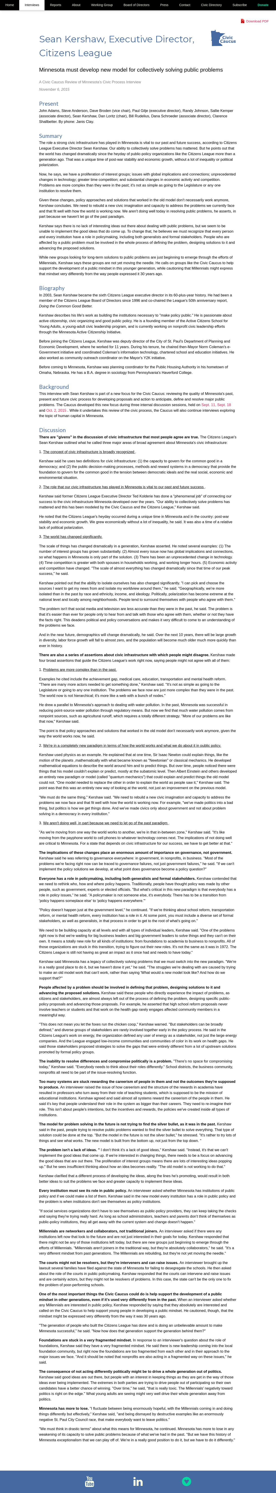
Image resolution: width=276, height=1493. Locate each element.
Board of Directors (137, 5)
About (76, 5)
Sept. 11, (209, 405)
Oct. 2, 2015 (56, 410)
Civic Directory (211, 5)
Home (9, 5)
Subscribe (240, 5)
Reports (55, 5)
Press (164, 5)
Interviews (32, 5)
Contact (184, 5)
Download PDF (257, 21)
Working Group (102, 5)
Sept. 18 (224, 405)
